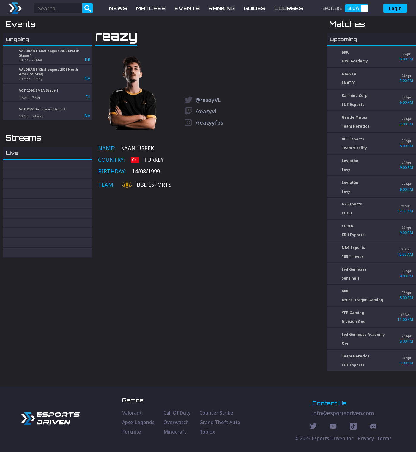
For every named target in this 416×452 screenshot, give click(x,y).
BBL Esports (146, 216)
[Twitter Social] (313, 427)
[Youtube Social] (333, 427)
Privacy (366, 438)
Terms (384, 438)
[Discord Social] (353, 427)
